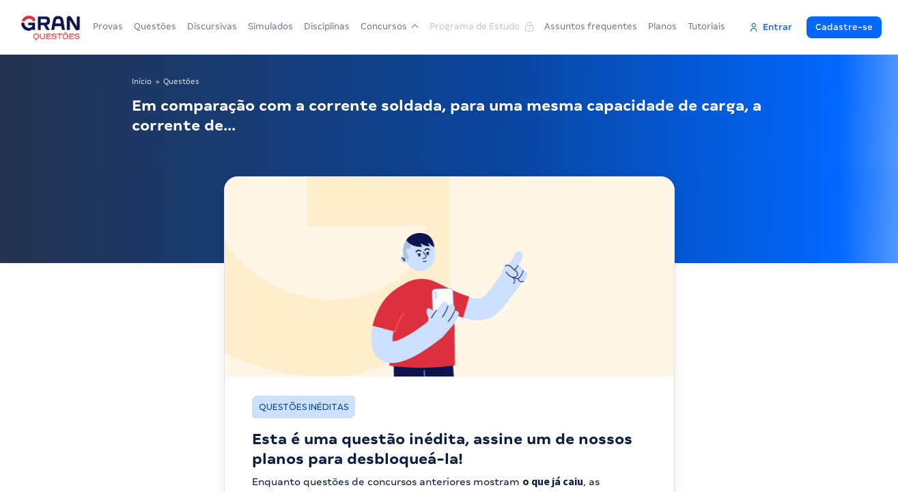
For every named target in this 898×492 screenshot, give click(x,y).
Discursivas (212, 26)
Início (142, 81)
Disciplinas (327, 26)
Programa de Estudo (481, 26)
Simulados (270, 26)
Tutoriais (706, 26)
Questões (155, 26)
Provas (108, 26)
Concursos (390, 26)
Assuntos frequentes (590, 26)
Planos (662, 26)
